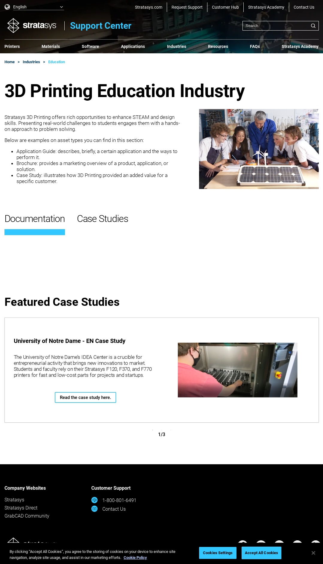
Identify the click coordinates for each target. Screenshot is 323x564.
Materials (51, 46)
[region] (161, 553)
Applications (133, 46)
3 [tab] (171, 430)
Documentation (34, 218)
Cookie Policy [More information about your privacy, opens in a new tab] (135, 557)
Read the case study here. (85, 397)
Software (90, 46)
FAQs (255, 46)
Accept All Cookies (261, 553)
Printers (12, 46)
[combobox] (281, 25)
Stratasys (14, 500)
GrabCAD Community (26, 516)
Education (56, 62)
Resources (218, 46)
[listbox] (34, 7)
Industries (176, 46)
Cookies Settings (218, 553)
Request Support (187, 7)
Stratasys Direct (20, 508)
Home (9, 62)
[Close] (313, 553)
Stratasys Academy (266, 7)
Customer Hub (225, 7)
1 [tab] (153, 430)
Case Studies (102, 218)
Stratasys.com (148, 7)
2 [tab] (162, 430)
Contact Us (304, 7)
